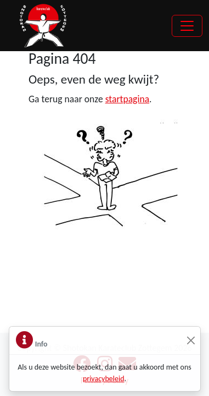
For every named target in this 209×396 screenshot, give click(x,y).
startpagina (127, 99)
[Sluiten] (191, 340)
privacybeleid (104, 378)
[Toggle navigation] (187, 26)
